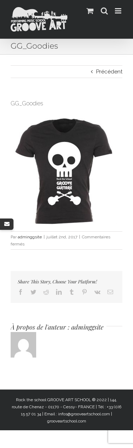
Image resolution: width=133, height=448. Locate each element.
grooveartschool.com (66, 421)
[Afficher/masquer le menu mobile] (118, 11)
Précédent (109, 71)
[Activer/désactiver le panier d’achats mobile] (90, 11)
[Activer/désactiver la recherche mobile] (104, 11)
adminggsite (30, 236)
